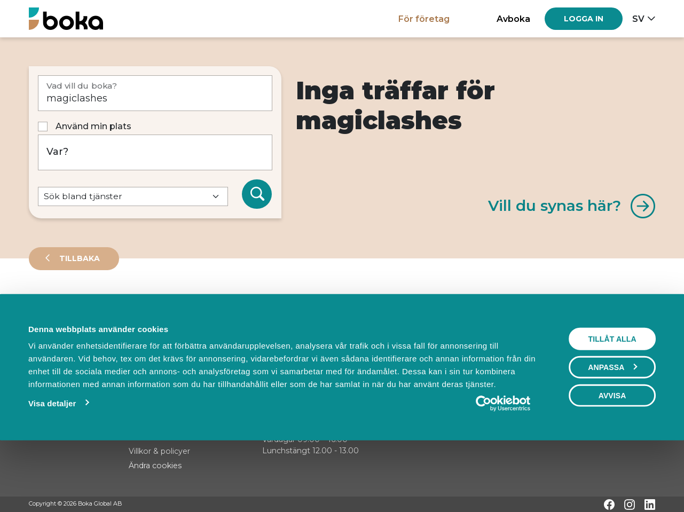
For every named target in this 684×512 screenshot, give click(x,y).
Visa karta (611, 343)
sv (638, 18)
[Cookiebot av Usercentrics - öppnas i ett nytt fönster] (502, 466)
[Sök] (257, 194)
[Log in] (584, 18)
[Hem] (66, 18)
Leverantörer (71, 306)
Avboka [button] (513, 18)
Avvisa (612, 457)
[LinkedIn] (649, 504)
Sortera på (55, 342)
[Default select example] (132, 196)
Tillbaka (78, 258)
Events (141, 306)
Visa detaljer (52, 465)
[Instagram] (629, 504)
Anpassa (612, 429)
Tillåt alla (612, 401)
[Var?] (155, 152)
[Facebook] (609, 504)
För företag (424, 18)
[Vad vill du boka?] (155, 93)
